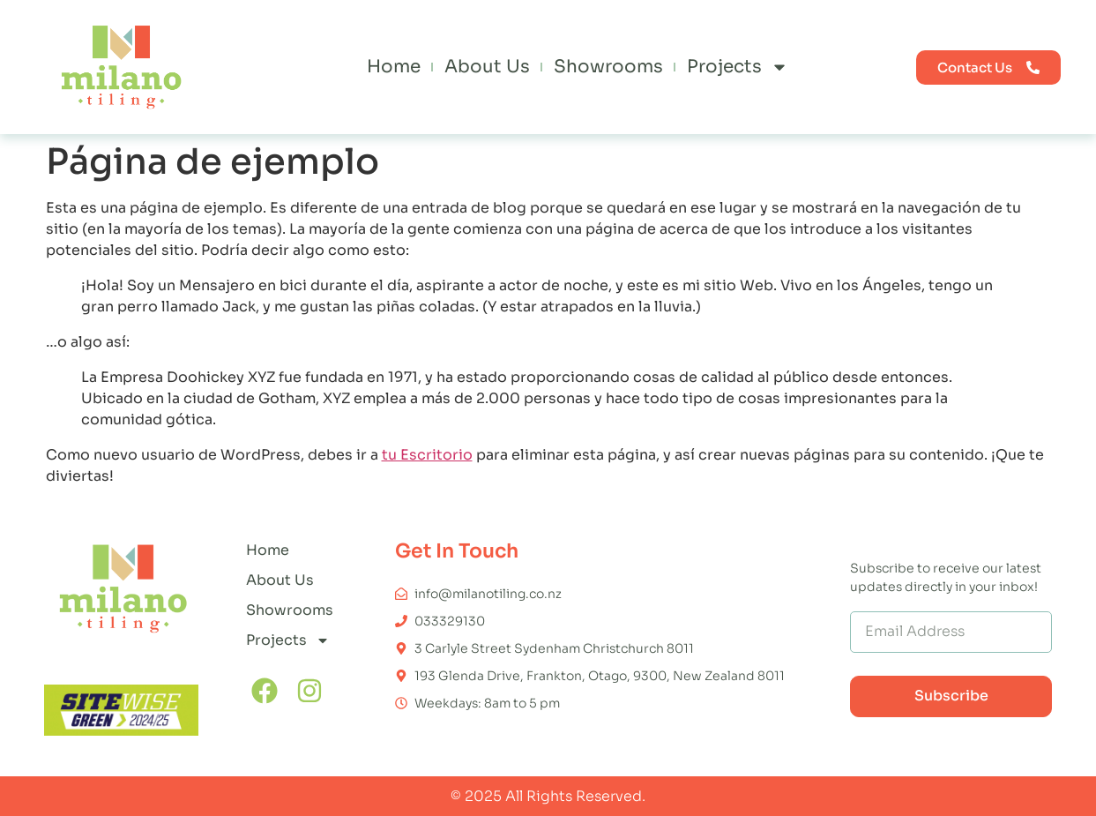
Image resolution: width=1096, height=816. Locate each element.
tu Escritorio (427, 454)
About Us (487, 67)
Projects (737, 67)
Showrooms (608, 67)
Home (394, 67)
